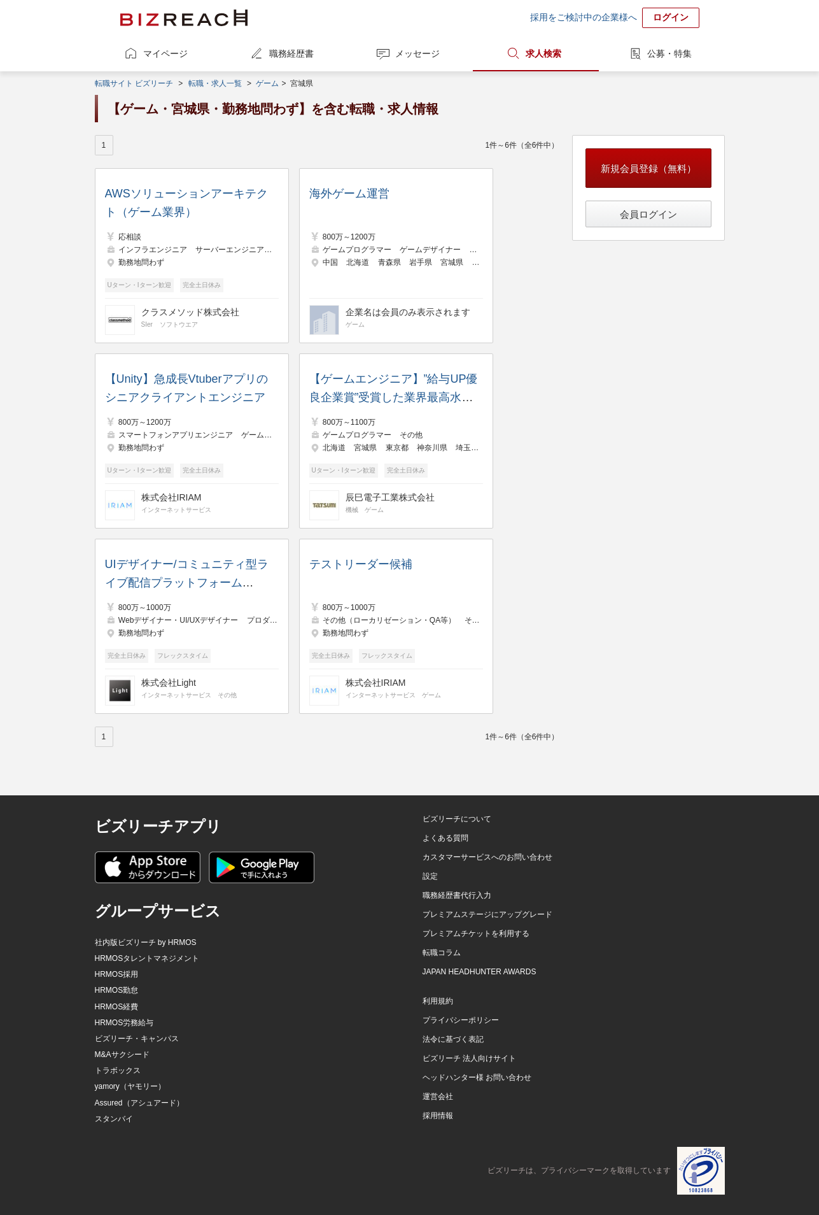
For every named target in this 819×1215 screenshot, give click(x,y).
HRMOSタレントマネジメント (147, 958)
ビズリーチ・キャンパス (137, 1038)
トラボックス (118, 1070)
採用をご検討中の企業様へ (583, 17)
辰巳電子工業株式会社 (390, 497)
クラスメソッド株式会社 (190, 312)
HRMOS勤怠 (117, 990)
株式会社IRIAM (171, 497)
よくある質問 (445, 838)
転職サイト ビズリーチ (134, 83)
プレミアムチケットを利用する (476, 933)
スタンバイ (114, 1118)
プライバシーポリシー (461, 1020)
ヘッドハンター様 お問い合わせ (477, 1077)
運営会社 (438, 1096)
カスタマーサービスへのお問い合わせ (487, 857)
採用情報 (438, 1115)
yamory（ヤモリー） (130, 1086)
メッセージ (417, 53)
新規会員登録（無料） (648, 168)
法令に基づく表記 (453, 1039)
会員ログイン (648, 214)
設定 (430, 876)
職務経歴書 (291, 53)
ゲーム (267, 83)
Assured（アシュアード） (139, 1102)
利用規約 (438, 1001)
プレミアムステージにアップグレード (487, 914)
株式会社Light (168, 683)
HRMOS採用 (117, 974)
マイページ (165, 53)
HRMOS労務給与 (124, 1022)
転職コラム (442, 952)
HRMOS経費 (117, 1006)
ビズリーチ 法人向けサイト (469, 1058)
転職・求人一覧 (215, 83)
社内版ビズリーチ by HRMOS (146, 942)
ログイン (671, 17)
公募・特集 (669, 53)
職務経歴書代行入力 (457, 895)
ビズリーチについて (457, 818)
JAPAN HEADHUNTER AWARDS (479, 971)
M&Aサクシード (122, 1054)
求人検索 (543, 53)
